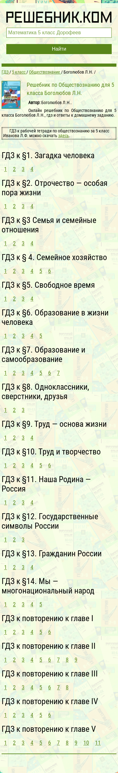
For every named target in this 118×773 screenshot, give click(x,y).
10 (86, 742)
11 (98, 742)
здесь (63, 135)
